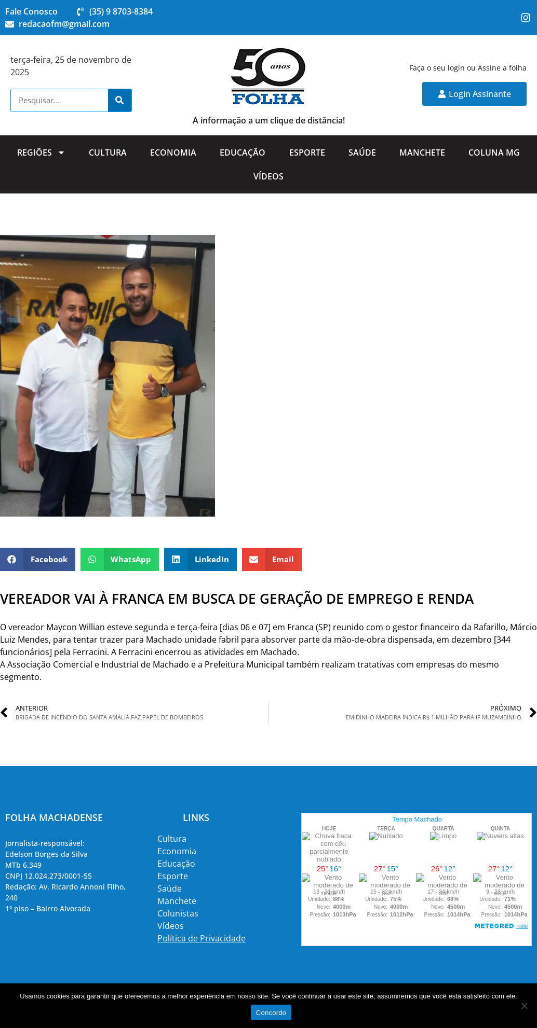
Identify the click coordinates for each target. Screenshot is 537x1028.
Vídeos (268, 176)
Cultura (108, 152)
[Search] (119, 100)
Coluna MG (494, 152)
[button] (37, 559)
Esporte (307, 152)
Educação (242, 152)
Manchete (422, 152)
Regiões (41, 152)
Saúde (362, 152)
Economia (173, 152)
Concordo (271, 1013)
